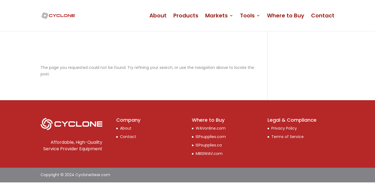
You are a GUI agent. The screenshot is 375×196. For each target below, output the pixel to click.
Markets (216, 16)
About (158, 16)
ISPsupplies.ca (209, 145)
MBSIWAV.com (209, 153)
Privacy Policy (284, 128)
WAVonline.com (211, 128)
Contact (322, 16)
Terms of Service (287, 136)
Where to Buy (285, 16)
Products (185, 16)
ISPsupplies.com (211, 136)
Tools (247, 16)
